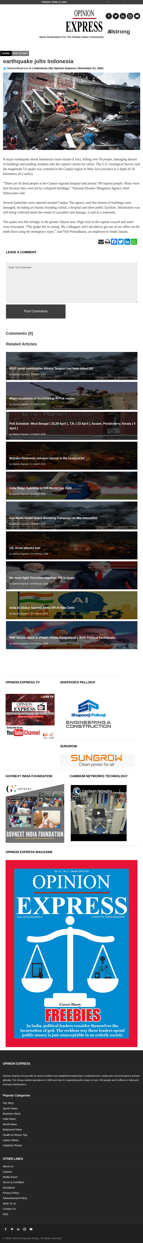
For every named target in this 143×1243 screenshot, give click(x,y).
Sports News (10, 1108)
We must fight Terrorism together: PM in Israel (42, 577)
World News (10, 1124)
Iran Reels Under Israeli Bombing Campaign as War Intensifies (53, 518)
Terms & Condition (13, 1182)
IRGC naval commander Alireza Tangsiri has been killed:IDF (51, 368)
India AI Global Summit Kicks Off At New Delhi (42, 607)
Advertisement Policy (15, 1198)
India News (9, 1118)
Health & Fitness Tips (15, 1134)
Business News (12, 1113)
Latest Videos (11, 1140)
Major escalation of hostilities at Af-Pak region (42, 398)
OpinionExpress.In (17, 68)
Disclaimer (9, 1187)
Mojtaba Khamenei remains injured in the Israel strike (47, 458)
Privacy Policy (11, 1192)
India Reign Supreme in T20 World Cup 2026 (40, 488)
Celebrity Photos (12, 1145)
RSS (5, 1214)
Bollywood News (12, 1129)
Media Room (10, 1177)
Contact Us (9, 1208)
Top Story (8, 1103)
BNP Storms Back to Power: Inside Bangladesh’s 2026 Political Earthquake (62, 637)
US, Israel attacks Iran (24, 548)
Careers (7, 1171)
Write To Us (9, 1203)
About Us (8, 1166)
